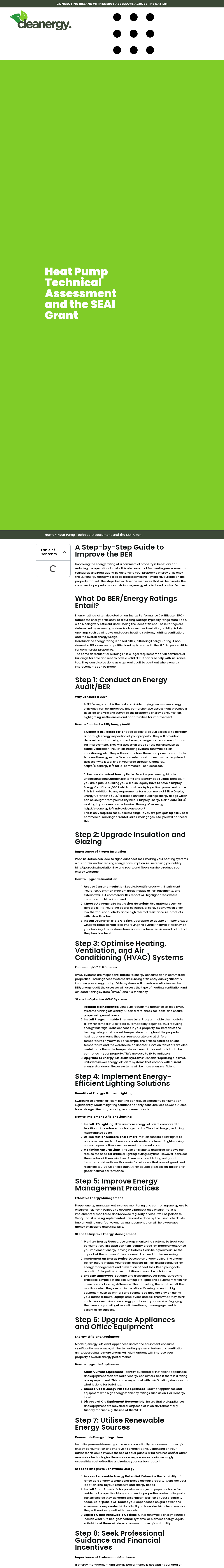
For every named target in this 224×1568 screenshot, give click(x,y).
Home (49, 535)
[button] (64, 552)
